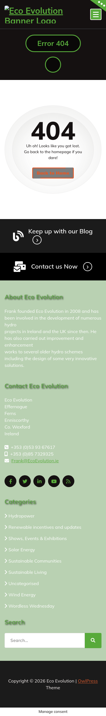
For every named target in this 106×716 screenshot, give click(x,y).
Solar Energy (21, 549)
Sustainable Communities (34, 561)
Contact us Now (54, 266)
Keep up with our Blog (60, 231)
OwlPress (88, 681)
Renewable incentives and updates (44, 527)
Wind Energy (22, 594)
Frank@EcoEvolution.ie (35, 460)
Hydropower (21, 516)
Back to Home (53, 173)
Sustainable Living (27, 572)
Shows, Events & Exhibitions (37, 538)
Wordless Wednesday (31, 606)
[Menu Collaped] (95, 14)
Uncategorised (23, 583)
